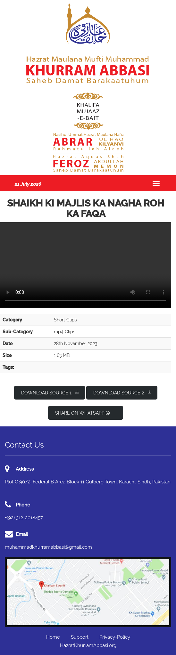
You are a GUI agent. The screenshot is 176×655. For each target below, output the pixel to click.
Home (53, 637)
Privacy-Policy (114, 637)
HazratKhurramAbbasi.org (88, 645)
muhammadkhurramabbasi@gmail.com (48, 547)
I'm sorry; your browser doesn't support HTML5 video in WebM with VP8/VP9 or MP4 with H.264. (85, 265)
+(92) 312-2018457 (24, 518)
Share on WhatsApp (82, 413)
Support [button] (79, 637)
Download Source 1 (50, 392)
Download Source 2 (122, 392)
